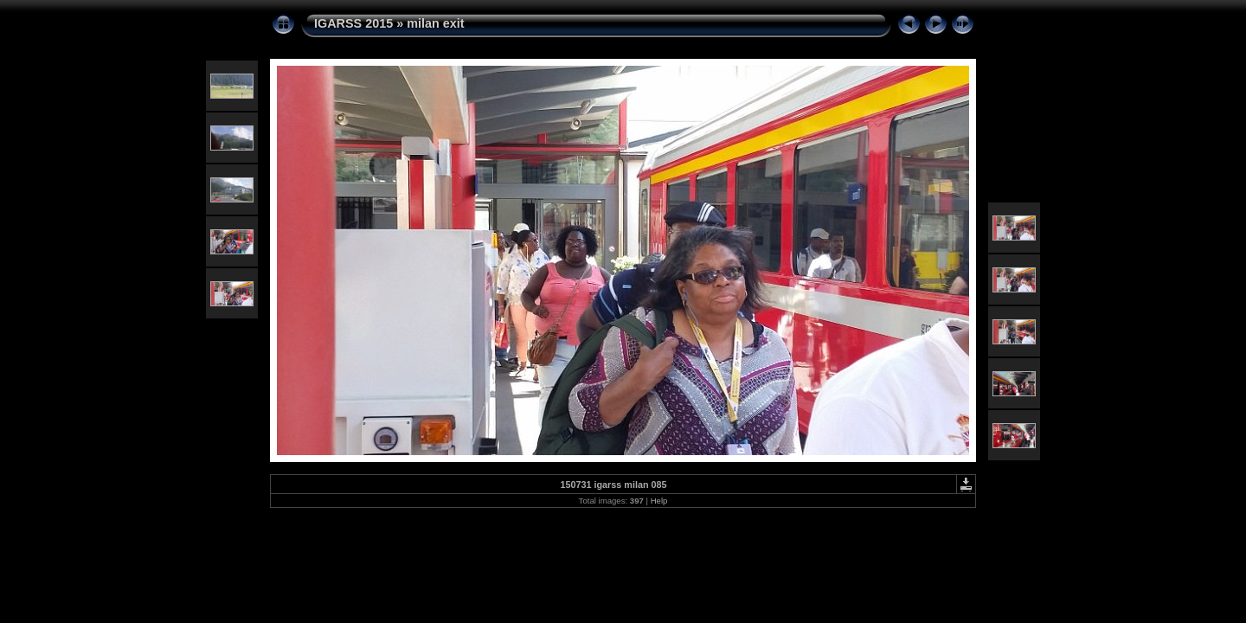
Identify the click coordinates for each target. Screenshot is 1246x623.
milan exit (435, 23)
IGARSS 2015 (353, 23)
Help (659, 500)
